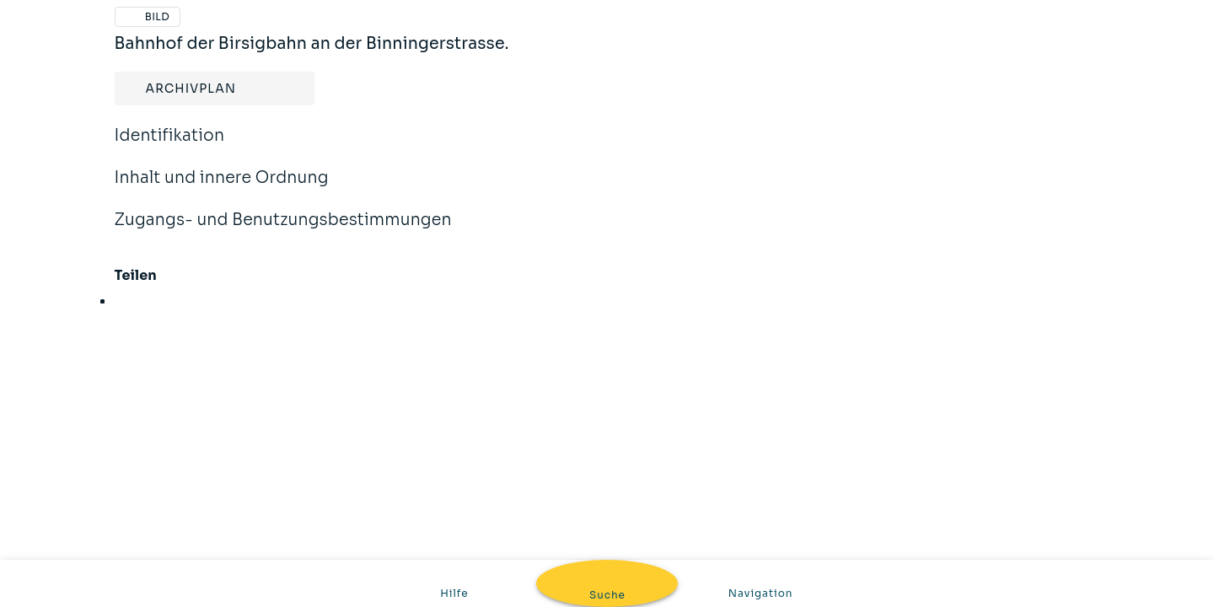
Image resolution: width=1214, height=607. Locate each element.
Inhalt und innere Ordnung (222, 189)
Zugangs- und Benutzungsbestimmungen (283, 231)
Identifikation (170, 147)
